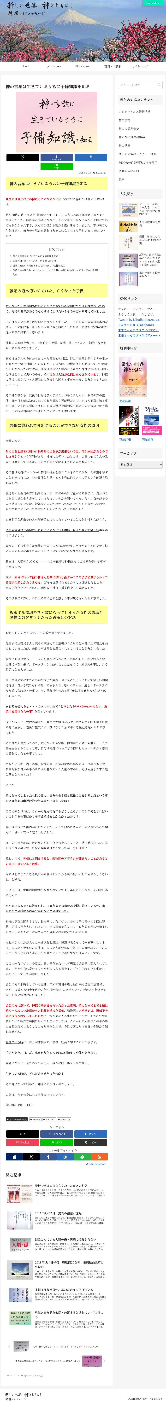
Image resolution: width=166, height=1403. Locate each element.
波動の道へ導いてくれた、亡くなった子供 (37, 253)
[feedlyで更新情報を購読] (83, 1151)
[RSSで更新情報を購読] (100, 1151)
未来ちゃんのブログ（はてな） (138, 330)
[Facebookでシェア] (44, 157)
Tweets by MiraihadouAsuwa (139, 319)
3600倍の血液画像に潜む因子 (138, 162)
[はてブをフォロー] (65, 1151)
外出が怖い (49, 1113)
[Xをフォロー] (31, 1151)
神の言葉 (35, 1113)
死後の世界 (64, 1113)
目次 (52, 240)
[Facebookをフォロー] (48, 1151)
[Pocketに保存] (22, 1136)
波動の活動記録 (129, 171)
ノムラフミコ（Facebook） (137, 325)
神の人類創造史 (129, 128)
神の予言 (124, 120)
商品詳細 (125, 401)
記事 (121, 179)
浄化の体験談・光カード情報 (138, 154)
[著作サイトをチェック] (14, 1151)
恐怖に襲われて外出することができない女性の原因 (43, 258)
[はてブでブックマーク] (69, 157)
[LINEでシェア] (95, 157)
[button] (90, 1136)
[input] (140, 85)
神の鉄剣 (124, 145)
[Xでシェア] (18, 157)
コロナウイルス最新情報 (134, 111)
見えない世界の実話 (17, 1113)
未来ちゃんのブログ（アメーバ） (139, 335)
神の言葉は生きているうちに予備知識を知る (39, 248)
